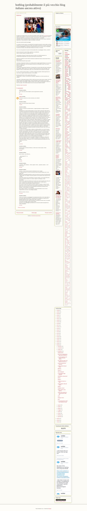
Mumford (66, 238)
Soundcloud (67, 91)
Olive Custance (67, 242)
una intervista (46, 35)
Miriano (68, 237)
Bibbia (68, 197)
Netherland (66, 239)
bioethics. (66, 266)
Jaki (65, 140)
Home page (34, 212)
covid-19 (66, 70)
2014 (58, 330)
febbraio (59, 414)
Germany (66, 163)
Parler (69, 246)
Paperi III (59, 370)
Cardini (69, 87)
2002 (58, 421)
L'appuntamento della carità (58, 141)
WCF (65, 260)
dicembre (60, 346)
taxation (67, 299)
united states (68, 102)
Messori (66, 236)
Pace (65, 244)
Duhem (69, 205)
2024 (58, 313)
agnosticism (66, 265)
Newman (66, 73)
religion (69, 66)
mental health (67, 134)
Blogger (50, 508)
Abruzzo (66, 136)
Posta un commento (21, 207)
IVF (67, 82)
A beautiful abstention (58, 115)
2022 (58, 316)
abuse (66, 264)
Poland (69, 248)
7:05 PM (20, 99)
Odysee (67, 127)
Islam (70, 165)
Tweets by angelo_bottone (61, 501)
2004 (58, 418)
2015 (58, 328)
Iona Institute (67, 53)
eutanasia (66, 74)
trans (70, 302)
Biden (70, 157)
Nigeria (69, 140)
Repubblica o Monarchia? (62, 376)
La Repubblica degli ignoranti (61, 374)
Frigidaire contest (61, 388)
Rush (70, 251)
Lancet (70, 227)
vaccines (67, 122)
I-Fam (66, 72)
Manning (66, 233)
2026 (58, 310)
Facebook (66, 139)
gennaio (59, 416)
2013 (58, 331)
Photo (66, 248)
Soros (66, 255)
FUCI (65, 213)
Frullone (66, 218)
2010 (58, 336)
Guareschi (66, 224)
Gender (67, 103)
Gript (65, 104)
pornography (67, 135)
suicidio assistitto (68, 121)
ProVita (66, 128)
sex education (68, 94)
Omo (59, 399)
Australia (67, 156)
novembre (60, 347)
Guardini (67, 223)
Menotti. (66, 235)
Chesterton (67, 81)
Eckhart (67, 207)
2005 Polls (58, 128)
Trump (66, 257)
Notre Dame (67, 241)
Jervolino (67, 166)
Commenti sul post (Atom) (35, 215)
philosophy (69, 101)
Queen (66, 250)
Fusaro (69, 218)
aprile (59, 411)
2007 (58, 341)
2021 (58, 318)
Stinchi (59, 377)
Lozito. (66, 230)
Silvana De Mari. (68, 253)
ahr (65, 100)
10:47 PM (21, 143)
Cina (70, 137)
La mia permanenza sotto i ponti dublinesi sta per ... (63, 401)
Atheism (69, 123)
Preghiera (66, 172)
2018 (58, 323)
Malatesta (66, 167)
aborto (69, 86)
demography (67, 83)
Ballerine (18, 15)
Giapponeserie (60, 352)
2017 (58, 325)
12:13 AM (20, 193)
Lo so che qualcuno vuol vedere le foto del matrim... (62, 358)
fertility (68, 115)
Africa (68, 154)
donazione (66, 273)
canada (69, 89)
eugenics (66, 106)
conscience (67, 131)
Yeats (65, 262)
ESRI (70, 206)
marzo (59, 413)
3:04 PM (20, 150)
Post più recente (19, 212)
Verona (68, 259)
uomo (65, 304)
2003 (58, 420)
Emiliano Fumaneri (68, 210)
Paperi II (59, 379)
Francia (68, 217)
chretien (66, 268)
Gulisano (66, 117)
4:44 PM (20, 167)
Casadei (67, 158)
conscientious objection (67, 99)
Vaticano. (69, 258)
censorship (66, 267)
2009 (58, 338)
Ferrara (69, 213)
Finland (68, 214)
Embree (66, 209)
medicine (69, 88)
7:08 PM (20, 104)
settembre (60, 351)
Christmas (66, 199)
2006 (58, 343)
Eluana (68, 208)
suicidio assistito (68, 153)
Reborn (59, 386)
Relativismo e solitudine (58, 213)
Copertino (66, 116)
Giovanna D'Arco (68, 222)
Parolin (66, 247)
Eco (70, 207)
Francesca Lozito (68, 216)
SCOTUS (66, 129)
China (66, 137)
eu (65, 148)
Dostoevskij (66, 204)
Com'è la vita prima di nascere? (62, 364)
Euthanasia (67, 65)
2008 (58, 339)
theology (66, 300)
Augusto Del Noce (68, 155)
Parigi (66, 246)
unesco (68, 303)
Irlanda (66, 69)
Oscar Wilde (67, 243)
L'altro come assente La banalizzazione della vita (62, 393)
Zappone (69, 262)
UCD (59, 396)
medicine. (66, 150)
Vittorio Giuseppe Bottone (68, 112)
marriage (66, 71)
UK (67, 67)
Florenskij (66, 215)
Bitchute (69, 84)
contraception (67, 271)
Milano (70, 236)
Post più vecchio (48, 212)
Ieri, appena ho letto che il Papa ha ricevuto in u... (62, 361)
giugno (59, 408)
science (66, 120)
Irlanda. (66, 225)
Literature (66, 229)
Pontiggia (67, 249)
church (66, 130)
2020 (58, 320)
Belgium (67, 124)
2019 (58, 321)
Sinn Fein (67, 254)
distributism (67, 118)
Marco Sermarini (68, 126)
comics (69, 268)
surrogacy (69, 85)
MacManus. (66, 232)
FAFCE (67, 138)
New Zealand (67, 240)
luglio (59, 406)
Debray (69, 201)
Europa (66, 162)
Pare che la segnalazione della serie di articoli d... (63, 355)
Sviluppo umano (61, 397)
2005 (58, 344)
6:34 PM (20, 205)
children (69, 100)
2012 (58, 333)
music (66, 119)
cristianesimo (67, 147)
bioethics (66, 75)
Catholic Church (68, 159)
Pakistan (66, 171)
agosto (59, 405)
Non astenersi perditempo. (58, 61)
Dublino (66, 205)
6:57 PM (20, 94)
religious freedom (68, 80)
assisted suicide (67, 64)
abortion (66, 61)
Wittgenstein (67, 261)
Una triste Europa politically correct (57, 156)
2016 (58, 326)
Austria (66, 157)
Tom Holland (68, 256)
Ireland (67, 57)
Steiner (69, 255)
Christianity (67, 76)
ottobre (59, 349)
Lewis (68, 228)
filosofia (66, 107)
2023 (58, 315)
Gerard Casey (68, 219)
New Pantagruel (61, 371)
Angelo (20, 96)
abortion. (67, 263)
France (66, 125)
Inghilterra (66, 164)
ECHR (67, 206)
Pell (68, 247)
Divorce (69, 95)
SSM (67, 252)
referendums (67, 78)
